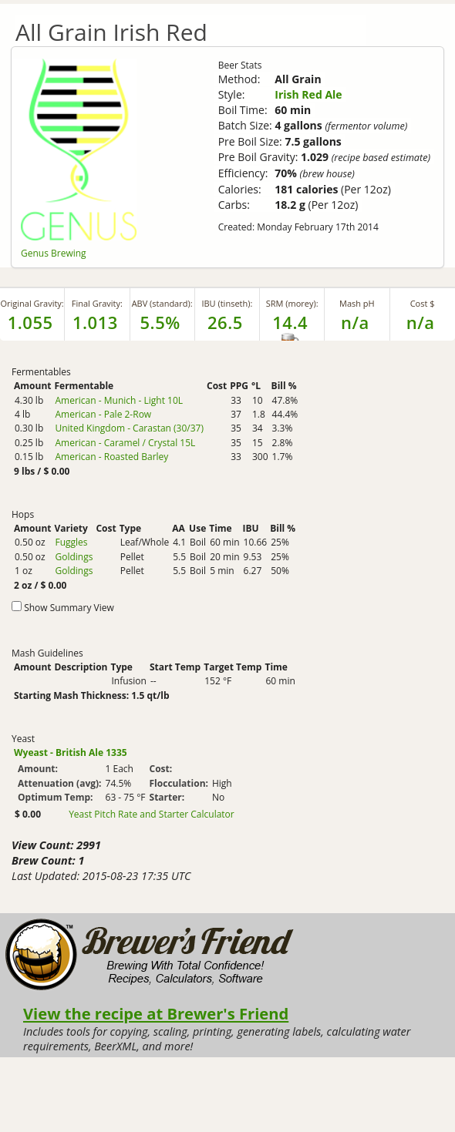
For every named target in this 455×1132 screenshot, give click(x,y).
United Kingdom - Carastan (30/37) (129, 428)
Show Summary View (69, 607)
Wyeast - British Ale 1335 (70, 752)
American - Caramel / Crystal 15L (125, 442)
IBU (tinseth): (226, 303)
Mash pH (357, 303)
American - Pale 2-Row (103, 414)
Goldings (74, 556)
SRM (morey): (292, 303)
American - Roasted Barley (111, 456)
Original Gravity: (31, 303)
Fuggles (71, 542)
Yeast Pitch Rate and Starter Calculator (151, 814)
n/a (420, 322)
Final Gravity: (97, 303)
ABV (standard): (162, 303)
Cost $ (422, 303)
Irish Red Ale (308, 94)
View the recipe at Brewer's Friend (155, 1013)
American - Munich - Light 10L (119, 400)
